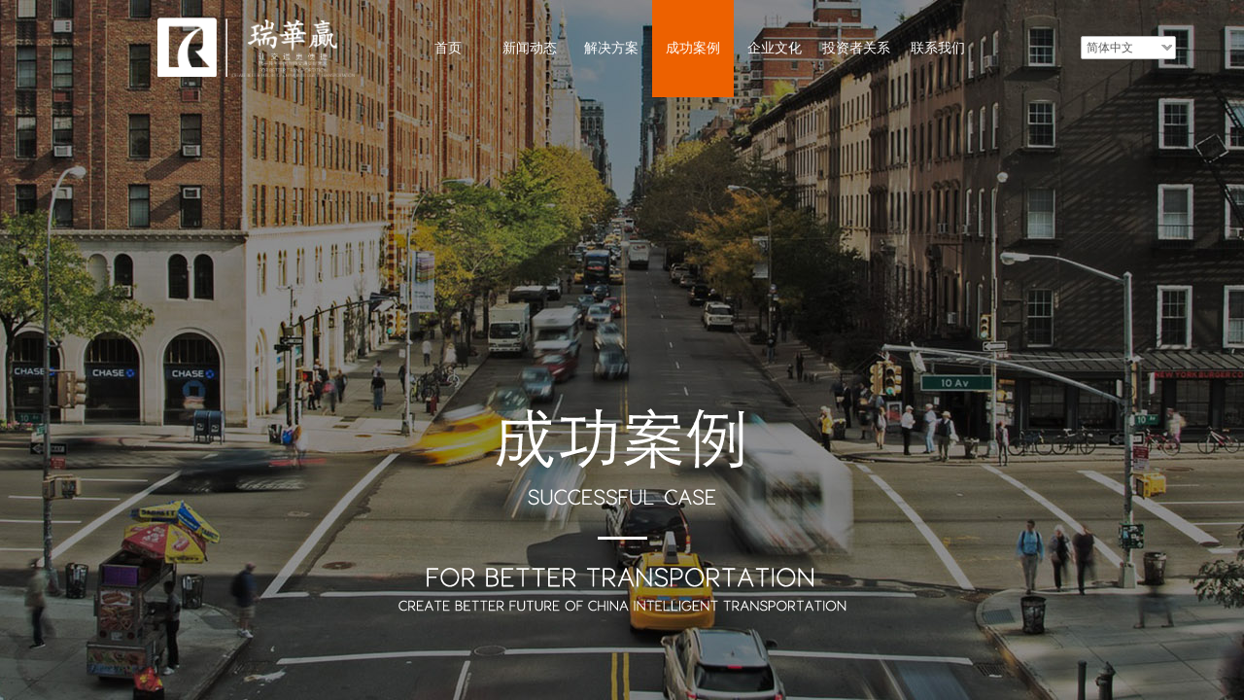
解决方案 (611, 48)
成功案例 (693, 48)
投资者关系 (856, 48)
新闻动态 (529, 48)
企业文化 (774, 48)
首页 (448, 48)
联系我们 (938, 48)
